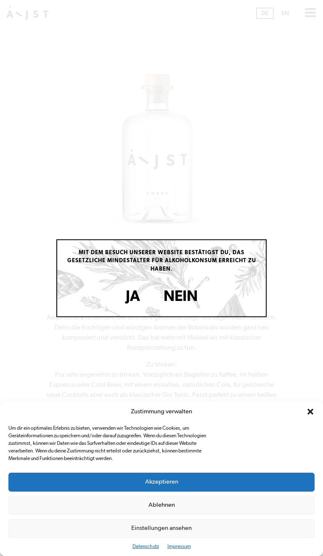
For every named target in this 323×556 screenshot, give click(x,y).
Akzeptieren (161, 482)
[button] (310, 411)
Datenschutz (145, 546)
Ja (133, 296)
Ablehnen (161, 505)
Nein (181, 296)
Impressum (179, 546)
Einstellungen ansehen (161, 528)
